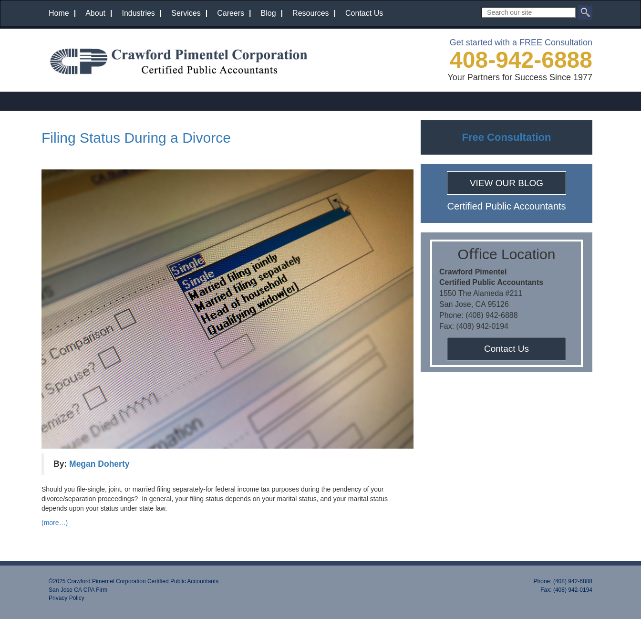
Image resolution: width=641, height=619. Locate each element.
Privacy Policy (66, 598)
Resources (310, 13)
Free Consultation (506, 137)
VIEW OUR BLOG (506, 183)
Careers (230, 13)
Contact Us (364, 13)
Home (59, 13)
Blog (268, 13)
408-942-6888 (521, 60)
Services (185, 13)
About (95, 13)
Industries (138, 13)
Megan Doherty (99, 464)
